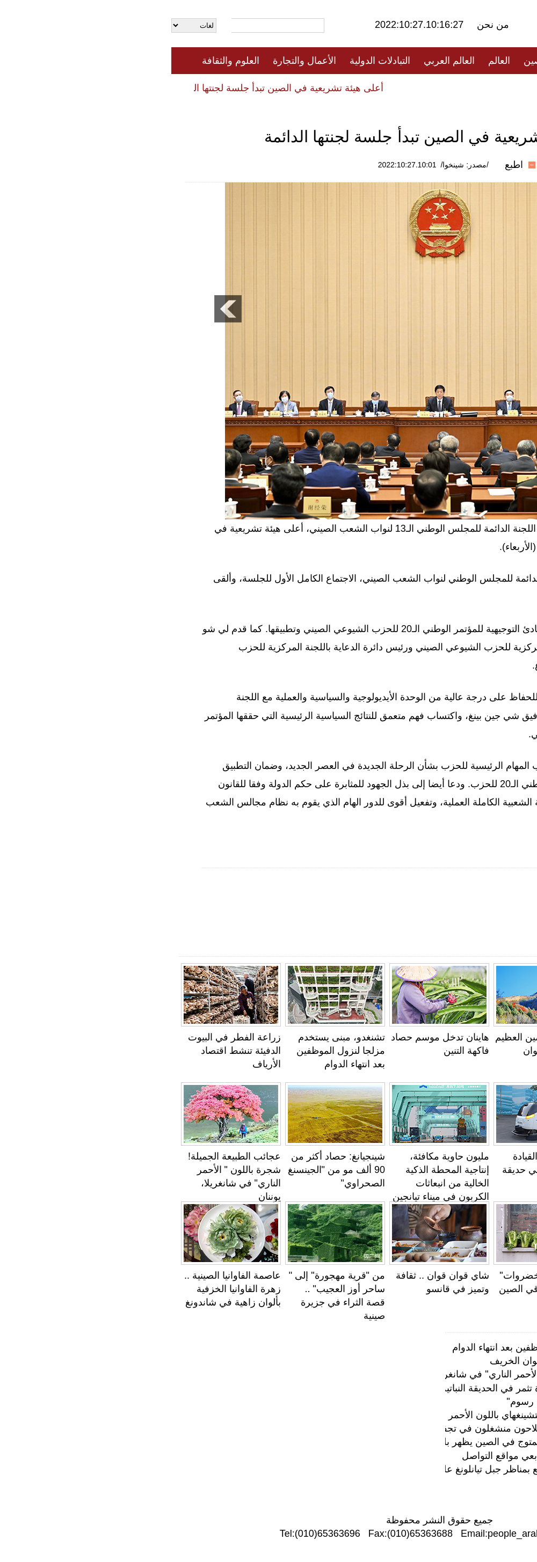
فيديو (222, 87)
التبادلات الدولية (208, 60)
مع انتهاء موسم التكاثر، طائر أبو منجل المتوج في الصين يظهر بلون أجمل (379, 1441)
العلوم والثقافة (59, 60)
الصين (364, 60)
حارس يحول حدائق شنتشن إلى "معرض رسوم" (429, 1401)
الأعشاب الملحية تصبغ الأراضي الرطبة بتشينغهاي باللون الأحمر (400, 1415)
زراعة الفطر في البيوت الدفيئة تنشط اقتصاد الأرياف (63, 1050)
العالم (328, 60)
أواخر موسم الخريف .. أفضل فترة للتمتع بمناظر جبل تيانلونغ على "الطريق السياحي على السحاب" (328, 1469)
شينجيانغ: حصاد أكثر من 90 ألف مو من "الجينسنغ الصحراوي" (165, 1170)
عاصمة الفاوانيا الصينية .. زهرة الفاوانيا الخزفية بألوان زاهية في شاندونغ (61, 1289)
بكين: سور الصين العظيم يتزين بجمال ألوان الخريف (373, 1050)
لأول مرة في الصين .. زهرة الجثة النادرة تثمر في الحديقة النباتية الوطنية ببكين (369, 1388)
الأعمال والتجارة (133, 60)
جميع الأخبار (413, 60)
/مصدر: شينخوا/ (293, 164)
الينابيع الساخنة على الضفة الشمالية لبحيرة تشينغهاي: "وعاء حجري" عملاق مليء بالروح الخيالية (479, 1302)
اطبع (342, 164)
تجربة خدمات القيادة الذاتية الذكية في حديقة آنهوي (376, 1170)
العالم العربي (277, 60)
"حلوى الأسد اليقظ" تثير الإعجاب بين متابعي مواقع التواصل (479, 1050)
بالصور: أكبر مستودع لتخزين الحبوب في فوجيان (485, 1170)
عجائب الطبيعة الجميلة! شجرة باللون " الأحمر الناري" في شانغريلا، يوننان (379, 1374)
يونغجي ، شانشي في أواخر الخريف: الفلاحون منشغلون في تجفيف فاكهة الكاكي (364, 1428)
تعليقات (260, 87)
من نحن (322, 24)
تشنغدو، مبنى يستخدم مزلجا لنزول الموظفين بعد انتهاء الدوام (169, 1050)
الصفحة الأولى (477, 60)
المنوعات (307, 87)
